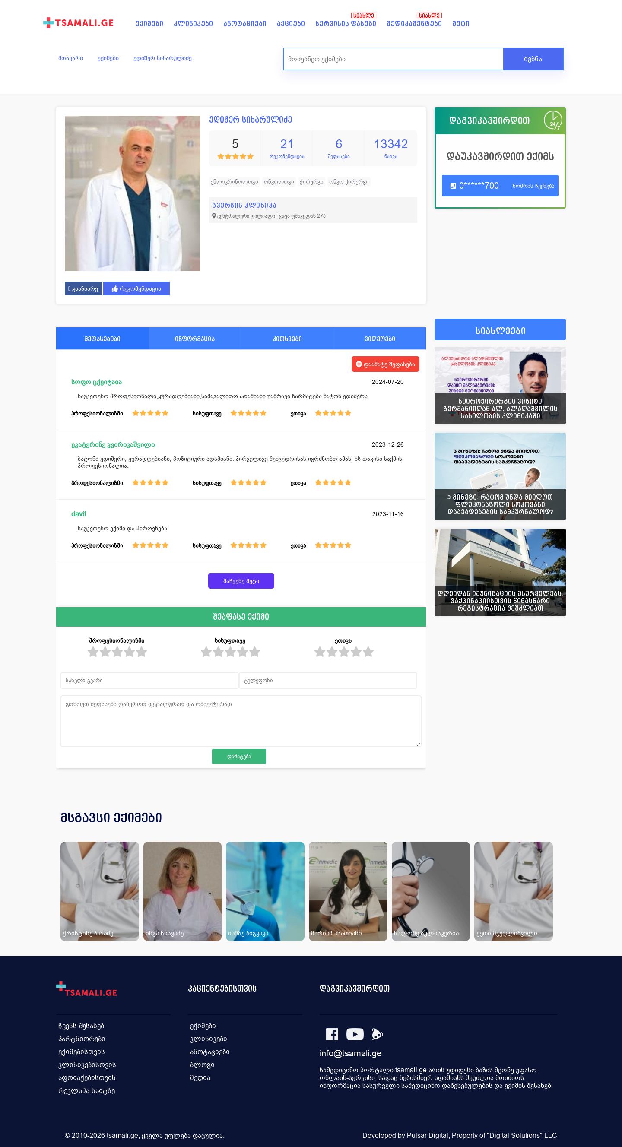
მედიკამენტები (414, 24)
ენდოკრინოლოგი (234, 181)
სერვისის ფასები (345, 24)
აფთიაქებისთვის (87, 1078)
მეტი (461, 24)
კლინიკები (193, 24)
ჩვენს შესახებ (81, 1026)
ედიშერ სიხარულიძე (162, 57)
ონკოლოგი (279, 181)
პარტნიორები (81, 1039)
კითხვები (287, 339)
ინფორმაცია (195, 339)
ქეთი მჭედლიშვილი (506, 933)
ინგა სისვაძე (165, 933)
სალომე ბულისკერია (426, 933)
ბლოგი (202, 1065)
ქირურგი (312, 181)
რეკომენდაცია (136, 288)
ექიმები (149, 24)
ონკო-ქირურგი (349, 181)
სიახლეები (501, 331)
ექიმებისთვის (81, 1052)
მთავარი (70, 57)
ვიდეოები (380, 339)
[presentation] (547, 828)
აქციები (291, 24)
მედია (200, 1078)
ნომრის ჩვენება (533, 186)
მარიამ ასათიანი (336, 933)
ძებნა (533, 59)
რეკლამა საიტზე (86, 1091)
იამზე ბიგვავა (248, 933)
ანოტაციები (245, 24)
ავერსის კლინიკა (244, 205)
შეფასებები (102, 339)
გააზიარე (83, 288)
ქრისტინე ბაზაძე (88, 933)
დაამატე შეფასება (385, 364)
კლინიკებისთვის (87, 1065)
